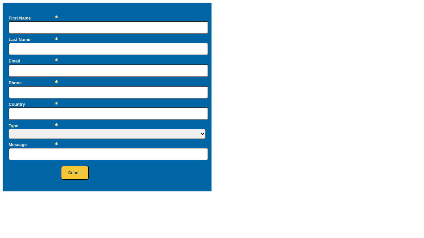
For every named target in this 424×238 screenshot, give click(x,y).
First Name (20, 18)
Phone (15, 82)
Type (13, 125)
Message (18, 144)
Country (17, 104)
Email (14, 61)
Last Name (19, 39)
